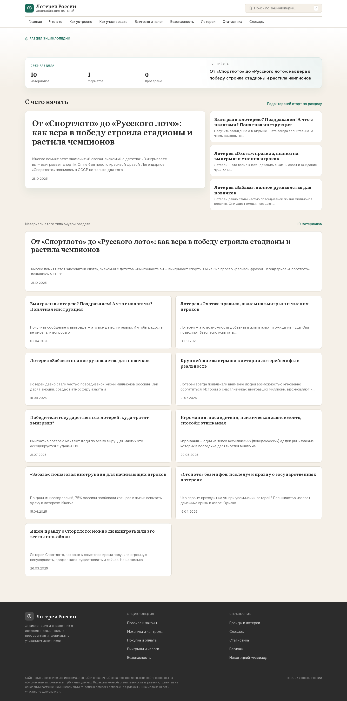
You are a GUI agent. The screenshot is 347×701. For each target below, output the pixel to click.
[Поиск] (283, 8)
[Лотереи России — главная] (50, 8)
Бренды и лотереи (244, 623)
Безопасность (182, 22)
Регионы (236, 649)
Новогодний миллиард (248, 657)
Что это (55, 22)
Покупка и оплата (142, 640)
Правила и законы (142, 623)
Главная (35, 22)
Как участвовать (113, 22)
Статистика (232, 22)
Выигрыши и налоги (143, 649)
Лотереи (208, 22)
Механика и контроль (145, 631)
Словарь (256, 22)
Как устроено (81, 22)
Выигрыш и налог (149, 22)
